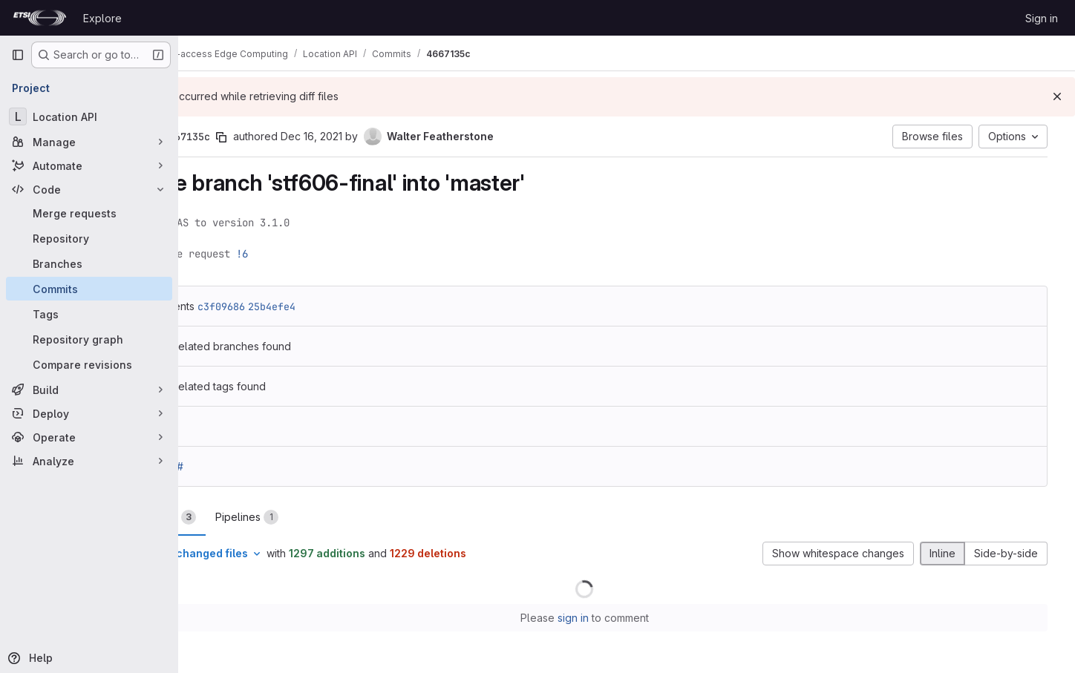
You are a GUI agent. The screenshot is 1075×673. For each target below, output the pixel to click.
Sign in (1041, 18)
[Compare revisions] (89, 364)
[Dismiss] (1057, 96)
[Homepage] (39, 18)
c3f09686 (296, 306)
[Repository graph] (89, 339)
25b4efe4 (346, 306)
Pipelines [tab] (321, 517)
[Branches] (89, 263)
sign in (615, 617)
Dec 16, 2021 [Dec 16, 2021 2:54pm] (386, 136)
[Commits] (89, 289)
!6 (317, 253)
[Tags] (89, 314)
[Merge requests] (89, 213)
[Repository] (89, 238)
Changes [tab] (238, 517)
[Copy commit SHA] (296, 137)
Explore (102, 18)
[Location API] (89, 116)
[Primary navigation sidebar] (18, 55)
